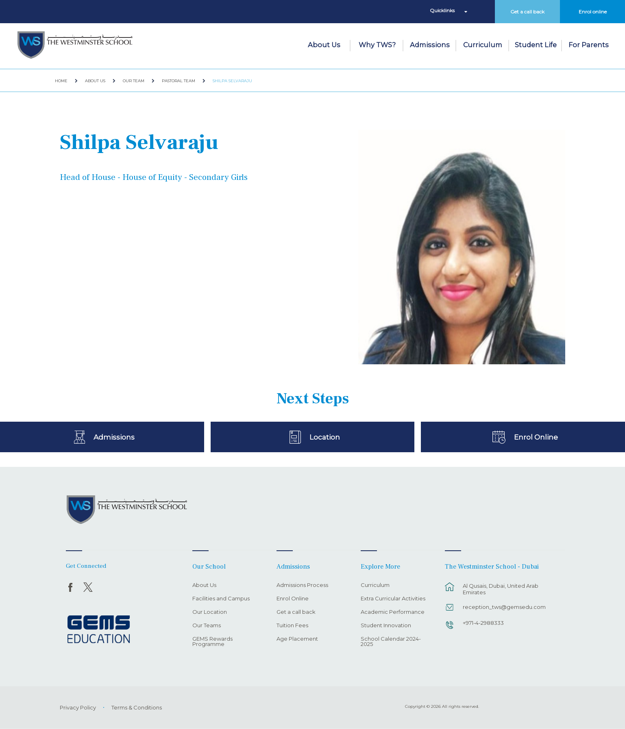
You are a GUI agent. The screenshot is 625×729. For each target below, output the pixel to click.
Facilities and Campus (221, 599)
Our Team (133, 81)
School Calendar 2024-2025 (391, 641)
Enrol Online (536, 437)
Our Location (209, 612)
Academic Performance (393, 612)
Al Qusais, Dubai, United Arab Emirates (500, 588)
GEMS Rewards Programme (212, 641)
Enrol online (593, 12)
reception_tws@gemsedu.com (504, 607)
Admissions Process (302, 585)
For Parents (588, 45)
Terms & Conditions (136, 707)
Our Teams (206, 625)
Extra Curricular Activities (393, 599)
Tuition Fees (292, 625)
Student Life (536, 45)
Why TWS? (377, 45)
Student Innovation (386, 625)
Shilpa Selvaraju (232, 81)
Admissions (430, 45)
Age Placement (297, 639)
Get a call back (527, 12)
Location (325, 437)
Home (61, 81)
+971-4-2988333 (483, 623)
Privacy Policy (78, 707)
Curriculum (482, 45)
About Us (324, 45)
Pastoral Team (178, 81)
